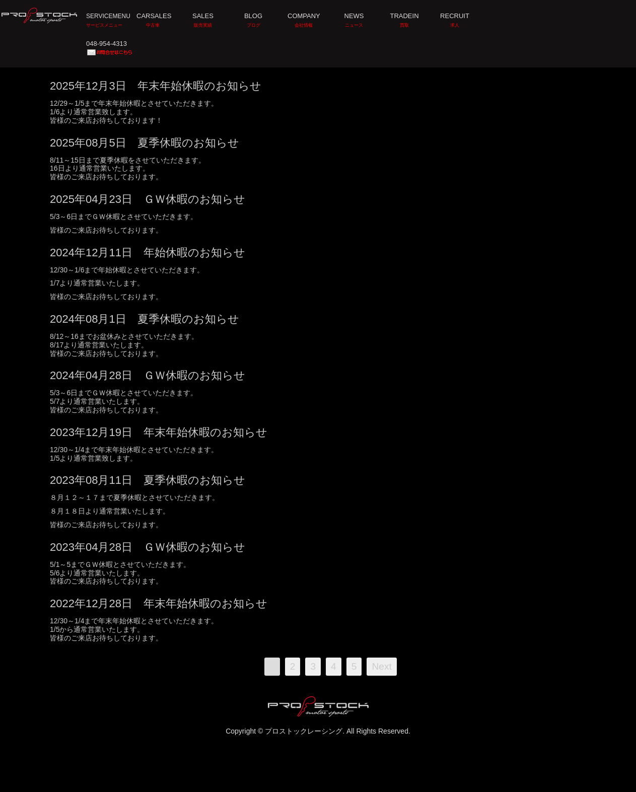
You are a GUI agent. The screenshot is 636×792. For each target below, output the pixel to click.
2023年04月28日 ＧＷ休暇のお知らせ (147, 547)
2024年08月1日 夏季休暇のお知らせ (144, 319)
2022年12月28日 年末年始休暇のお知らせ (158, 603)
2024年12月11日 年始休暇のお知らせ (147, 252)
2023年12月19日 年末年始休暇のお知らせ (158, 432)
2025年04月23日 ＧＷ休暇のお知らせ (147, 199)
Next (381, 666)
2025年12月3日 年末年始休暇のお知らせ (155, 86)
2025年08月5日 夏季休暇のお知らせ (144, 142)
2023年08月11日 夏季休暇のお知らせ (147, 480)
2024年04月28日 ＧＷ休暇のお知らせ (147, 375)
